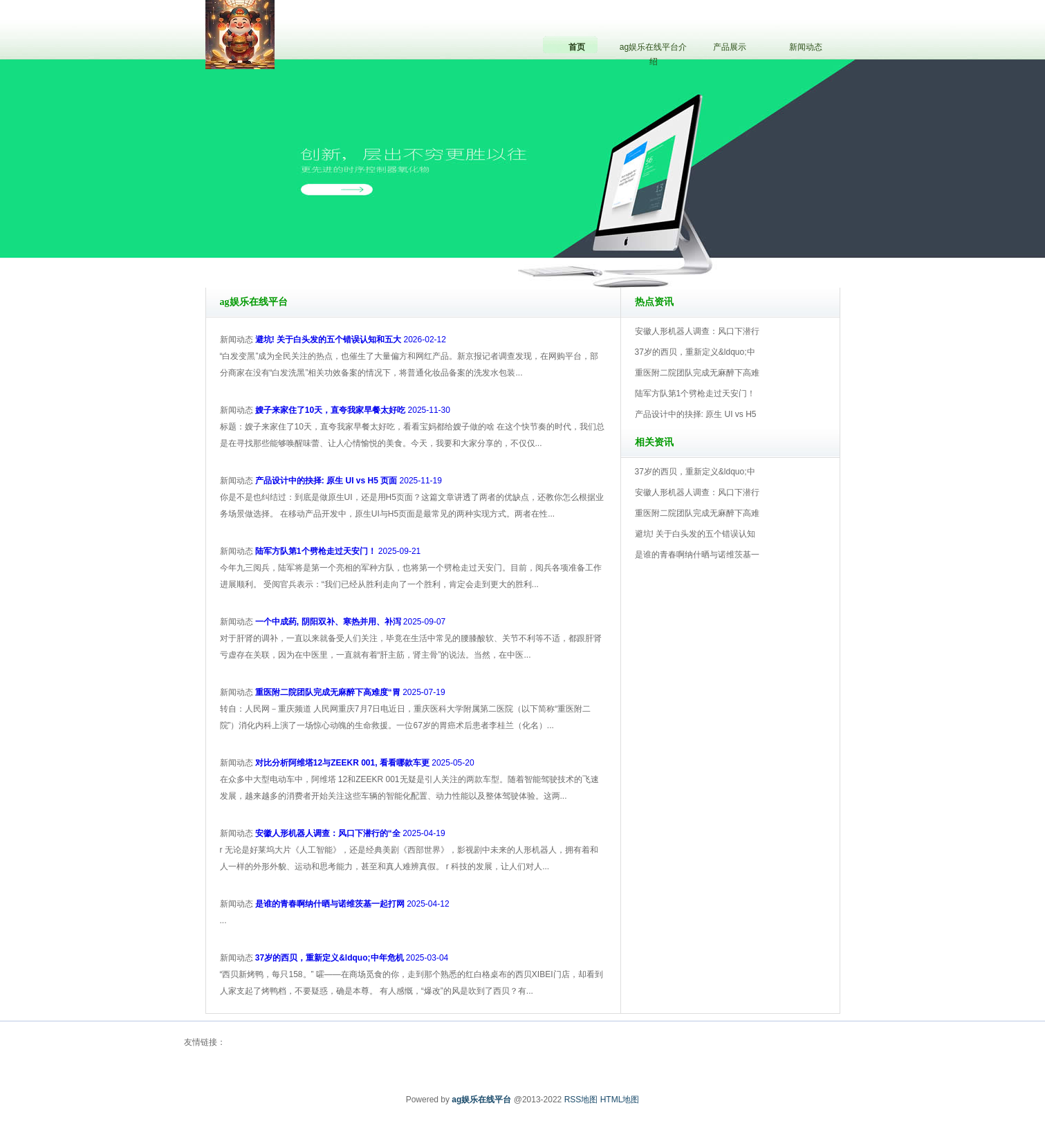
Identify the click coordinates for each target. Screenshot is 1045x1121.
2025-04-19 (350, 833)
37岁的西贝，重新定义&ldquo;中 (695, 352)
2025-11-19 (348, 480)
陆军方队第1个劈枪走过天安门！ (695, 393)
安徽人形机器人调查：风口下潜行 (697, 331)
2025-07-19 (350, 692)
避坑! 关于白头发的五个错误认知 (695, 534)
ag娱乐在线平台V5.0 (583, 248)
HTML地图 (620, 1099)
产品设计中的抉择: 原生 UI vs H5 (696, 414)
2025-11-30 (352, 410)
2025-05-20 (364, 763)
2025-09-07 (350, 622)
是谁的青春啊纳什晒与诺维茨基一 (697, 554)
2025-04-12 (352, 904)
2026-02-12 (350, 339)
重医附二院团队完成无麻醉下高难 (697, 373)
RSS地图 (581, 1099)
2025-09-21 (337, 551)
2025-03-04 (351, 958)
